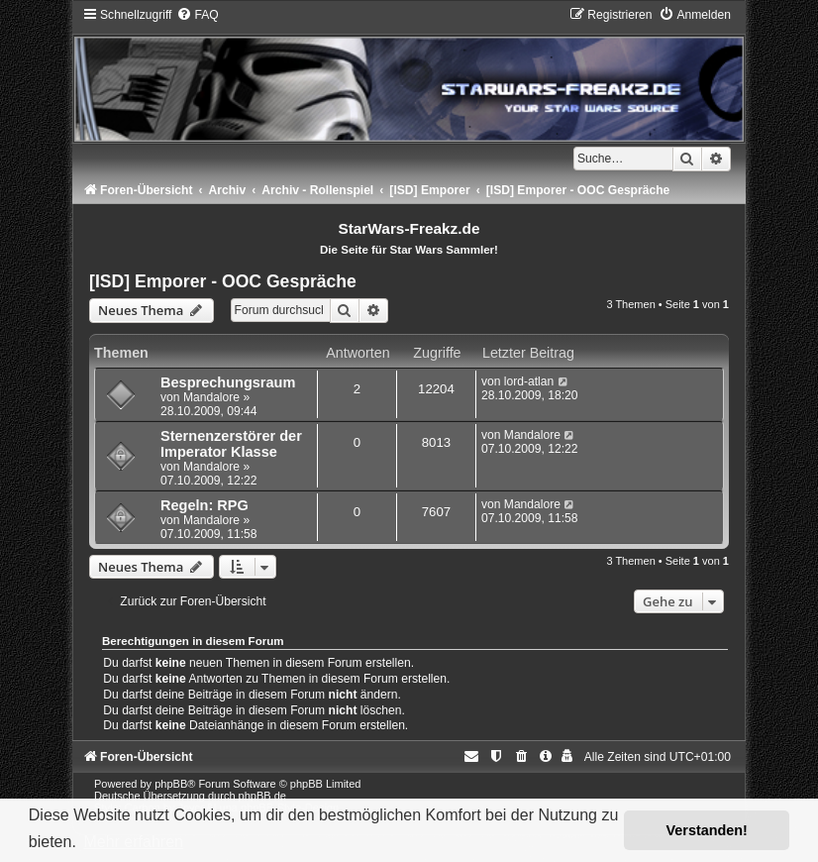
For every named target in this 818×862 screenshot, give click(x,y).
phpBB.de (262, 796)
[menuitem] (197, 15)
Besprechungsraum (227, 382)
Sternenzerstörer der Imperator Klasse (231, 444)
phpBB (170, 784)
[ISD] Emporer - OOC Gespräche (223, 281)
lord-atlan (529, 381)
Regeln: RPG (204, 505)
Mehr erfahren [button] (133, 841)
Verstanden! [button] (707, 830)
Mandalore (211, 397)
